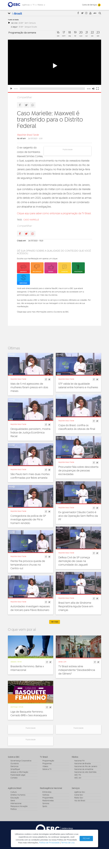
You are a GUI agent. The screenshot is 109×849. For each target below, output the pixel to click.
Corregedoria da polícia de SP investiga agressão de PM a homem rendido (28, 520)
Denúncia (14, 766)
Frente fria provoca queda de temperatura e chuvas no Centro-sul (27, 565)
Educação (14, 798)
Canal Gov (78, 795)
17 (64, 32)
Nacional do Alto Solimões (85, 772)
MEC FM (77, 775)
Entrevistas (46, 792)
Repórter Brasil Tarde (28, 135)
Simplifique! (15, 769)
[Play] (11, 88)
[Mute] (93, 88)
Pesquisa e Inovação (19, 806)
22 (92, 32)
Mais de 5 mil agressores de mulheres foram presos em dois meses (29, 387)
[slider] (52, 88)
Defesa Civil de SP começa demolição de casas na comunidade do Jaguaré (74, 561)
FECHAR (86, 838)
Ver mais (54, 622)
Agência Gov (79, 792)
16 (58, 32)
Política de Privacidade (49, 843)
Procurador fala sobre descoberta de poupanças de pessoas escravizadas (78, 471)
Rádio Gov (78, 798)
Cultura (13, 792)
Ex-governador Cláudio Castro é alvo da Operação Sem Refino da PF (78, 516)
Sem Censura (30, 23)
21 (86, 32)
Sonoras (45, 803)
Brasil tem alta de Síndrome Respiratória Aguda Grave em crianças (75, 606)
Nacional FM (79, 761)
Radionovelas (48, 801)
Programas (47, 764)
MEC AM (77, 778)
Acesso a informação (19, 772)
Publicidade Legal (17, 775)
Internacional (15, 803)
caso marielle (31, 220)
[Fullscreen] (97, 88)
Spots (44, 806)
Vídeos (45, 766)
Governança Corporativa (20, 761)
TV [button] (35, 5)
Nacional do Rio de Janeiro (85, 766)
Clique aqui (21, 312)
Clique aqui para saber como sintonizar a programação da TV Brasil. (54, 213)
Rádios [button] (41, 5)
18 (69, 32)
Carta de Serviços (89, 5)
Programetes (47, 798)
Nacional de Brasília (82, 764)
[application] (54, 66)
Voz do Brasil (79, 801)
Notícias (45, 795)
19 (75, 32)
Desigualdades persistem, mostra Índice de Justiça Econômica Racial (30, 433)
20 (81, 32)
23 (98, 32)
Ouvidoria (14, 764)
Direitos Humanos (17, 795)
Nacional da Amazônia (83, 769)
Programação (48, 761)
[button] (54, 66)
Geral (12, 801)
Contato (13, 778)
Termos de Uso (67, 843)
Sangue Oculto (31, 27)
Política (13, 809)
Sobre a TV (47, 769)
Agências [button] (27, 5)
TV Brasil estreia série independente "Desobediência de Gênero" (76, 670)
